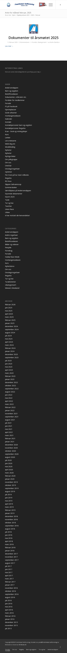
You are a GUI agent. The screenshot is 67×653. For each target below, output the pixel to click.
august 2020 (10, 457)
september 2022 (12, 388)
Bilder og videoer (12, 244)
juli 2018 (8, 532)
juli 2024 (8, 335)
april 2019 (9, 504)
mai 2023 (8, 367)
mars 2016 (9, 613)
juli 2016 (8, 600)
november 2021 (11, 413)
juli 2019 (8, 494)
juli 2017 (8, 566)
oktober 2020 (10, 451)
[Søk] (44, 4)
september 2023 (12, 357)
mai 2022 (8, 398)
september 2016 (12, 594)
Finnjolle (8, 247)
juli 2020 (8, 460)
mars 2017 (9, 578)
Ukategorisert (42, 42)
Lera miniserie (10, 140)
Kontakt (8, 122)
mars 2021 (9, 435)
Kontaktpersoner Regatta (15, 128)
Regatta (8, 178)
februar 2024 (10, 348)
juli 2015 (8, 628)
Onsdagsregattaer (12, 169)
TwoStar (8, 206)
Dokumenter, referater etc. (15, 97)
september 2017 (12, 560)
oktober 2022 (10, 385)
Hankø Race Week (12, 257)
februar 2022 (10, 407)
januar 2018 (9, 550)
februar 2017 (10, 582)
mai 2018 (8, 538)
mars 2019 (9, 507)
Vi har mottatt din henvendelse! (17, 215)
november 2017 (11, 557)
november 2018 (11, 519)
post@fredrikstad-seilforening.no (49, 642)
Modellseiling (10, 147)
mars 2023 (9, 373)
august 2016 (10, 597)
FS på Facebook (11, 106)
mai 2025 (8, 311)
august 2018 (10, 529)
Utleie (7, 212)
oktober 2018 (10, 522)
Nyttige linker (10, 156)
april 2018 (9, 541)
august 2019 (10, 491)
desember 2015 (11, 622)
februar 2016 (10, 616)
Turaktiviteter (10, 282)
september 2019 (12, 488)
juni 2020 (8, 463)
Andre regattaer (11, 235)
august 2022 (10, 392)
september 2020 (12, 454)
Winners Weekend (12, 288)
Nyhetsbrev (9, 266)
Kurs (7, 134)
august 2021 (10, 420)
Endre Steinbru (54, 42)
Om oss (8, 162)
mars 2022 (9, 404)
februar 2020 (10, 476)
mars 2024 (9, 345)
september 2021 (12, 416)
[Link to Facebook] (60, 5)
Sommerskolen (11, 187)
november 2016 (11, 588)
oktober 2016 (10, 591)
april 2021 (9, 432)
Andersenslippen (11, 88)
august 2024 (10, 332)
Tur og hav (9, 203)
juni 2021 (8, 426)
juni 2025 (8, 307)
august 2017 (10, 563)
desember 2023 (11, 354)
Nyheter (8, 150)
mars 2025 (9, 317)
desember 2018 (11, 516)
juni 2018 (8, 535)
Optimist (8, 172)
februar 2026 (10, 304)
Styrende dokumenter (13, 193)
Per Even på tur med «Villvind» (17, 175)
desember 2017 (11, 554)
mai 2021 (8, 429)
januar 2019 (9, 513)
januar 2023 (9, 379)
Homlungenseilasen (12, 116)
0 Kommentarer (24, 42)
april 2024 (9, 342)
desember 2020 (11, 444)
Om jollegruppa (11, 159)
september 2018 (12, 525)
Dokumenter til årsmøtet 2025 (33, 37)
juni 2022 (8, 395)
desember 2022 (11, 382)
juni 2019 (8, 497)
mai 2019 (8, 501)
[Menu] (49, 4)
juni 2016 (8, 603)
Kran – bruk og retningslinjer (16, 131)
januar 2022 (9, 410)
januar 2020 (9, 479)
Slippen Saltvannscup (13, 184)
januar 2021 (9, 441)
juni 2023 (8, 363)
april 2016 (9, 610)
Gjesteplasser (10, 109)
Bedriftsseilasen (11, 94)
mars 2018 (9, 544)
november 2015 (11, 625)
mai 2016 (8, 606)
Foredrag (8, 250)
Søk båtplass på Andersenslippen (18, 190)
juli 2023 (8, 360)
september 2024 (12, 329)
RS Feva (8, 181)
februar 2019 (10, 510)
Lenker (7, 137)
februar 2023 (10, 376)
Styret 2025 (10, 197)
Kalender (8, 119)
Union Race (9, 209)
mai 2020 (8, 466)
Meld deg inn (10, 144)
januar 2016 (9, 619)
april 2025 (9, 314)
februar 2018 (10, 547)
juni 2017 (8, 569)
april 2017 (9, 575)
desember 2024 (11, 326)
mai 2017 (8, 572)
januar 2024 (9, 351)
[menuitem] (44, 4)
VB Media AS (22, 645)
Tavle (7, 200)
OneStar (8, 165)
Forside (34, 42)
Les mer (9, 46)
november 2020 (11, 448)
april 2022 (9, 401)
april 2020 (9, 469)
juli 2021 (8, 423)
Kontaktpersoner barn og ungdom (18, 125)
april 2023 (9, 370)
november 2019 (11, 482)
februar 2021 (10, 438)
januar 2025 (9, 323)
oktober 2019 (10, 485)
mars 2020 (9, 473)
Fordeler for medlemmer (15, 100)
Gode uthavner (11, 112)
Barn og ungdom (11, 91)
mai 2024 (8, 339)
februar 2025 (10, 320)
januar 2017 (9, 585)
